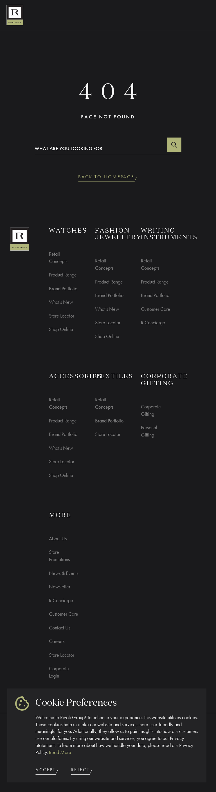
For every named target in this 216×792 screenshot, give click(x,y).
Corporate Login (59, 672)
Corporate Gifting (151, 410)
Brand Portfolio (63, 288)
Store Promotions (59, 555)
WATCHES (68, 231)
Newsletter (59, 586)
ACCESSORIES (75, 377)
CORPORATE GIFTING (164, 380)
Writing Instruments (169, 234)
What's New (61, 302)
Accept (47, 771)
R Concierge (153, 322)
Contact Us (59, 627)
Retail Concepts (58, 257)
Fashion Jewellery (118, 234)
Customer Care (155, 309)
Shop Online (61, 329)
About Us (58, 538)
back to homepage (108, 178)
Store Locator (61, 315)
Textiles (114, 377)
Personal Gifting (149, 431)
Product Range (63, 274)
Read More (60, 752)
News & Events (63, 573)
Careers (56, 641)
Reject (82, 771)
